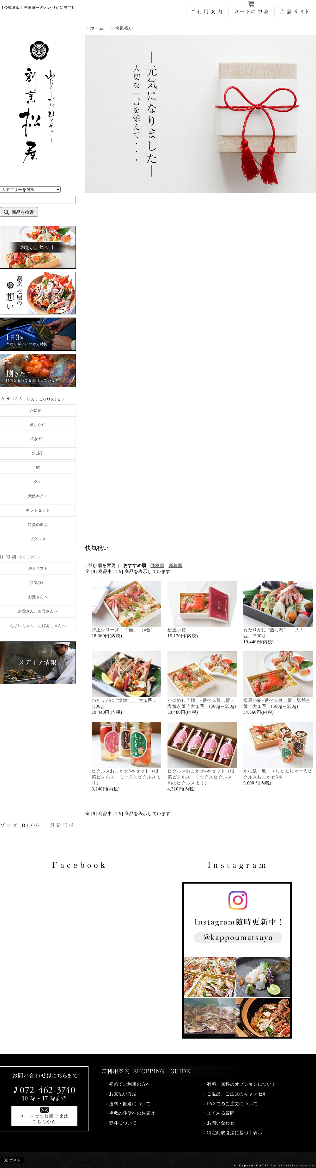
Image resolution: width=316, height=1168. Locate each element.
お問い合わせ (221, 1123)
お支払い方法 (123, 1094)
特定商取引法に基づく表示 (234, 1132)
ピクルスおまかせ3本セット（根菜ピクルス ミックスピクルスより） (126, 777)
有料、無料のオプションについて (241, 1084)
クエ (38, 482)
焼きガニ (38, 439)
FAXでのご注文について (232, 1103)
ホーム (97, 28)
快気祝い (38, 583)
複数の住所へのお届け (132, 1113)
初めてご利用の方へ (129, 1084)
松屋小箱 (176, 630)
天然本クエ (38, 496)
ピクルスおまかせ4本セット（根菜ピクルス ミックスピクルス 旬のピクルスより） (202, 777)
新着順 (176, 565)
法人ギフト (38, 568)
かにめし (38, 410)
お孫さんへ (38, 597)
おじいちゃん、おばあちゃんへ (38, 625)
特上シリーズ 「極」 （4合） (123, 630)
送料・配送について (129, 1103)
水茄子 (38, 453)
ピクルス (38, 539)
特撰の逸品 (38, 524)
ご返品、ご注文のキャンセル (237, 1094)
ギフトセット (38, 510)
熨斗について (123, 1123)
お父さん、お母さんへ (38, 611)
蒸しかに (38, 424)
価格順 (157, 565)
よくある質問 (221, 1113)
